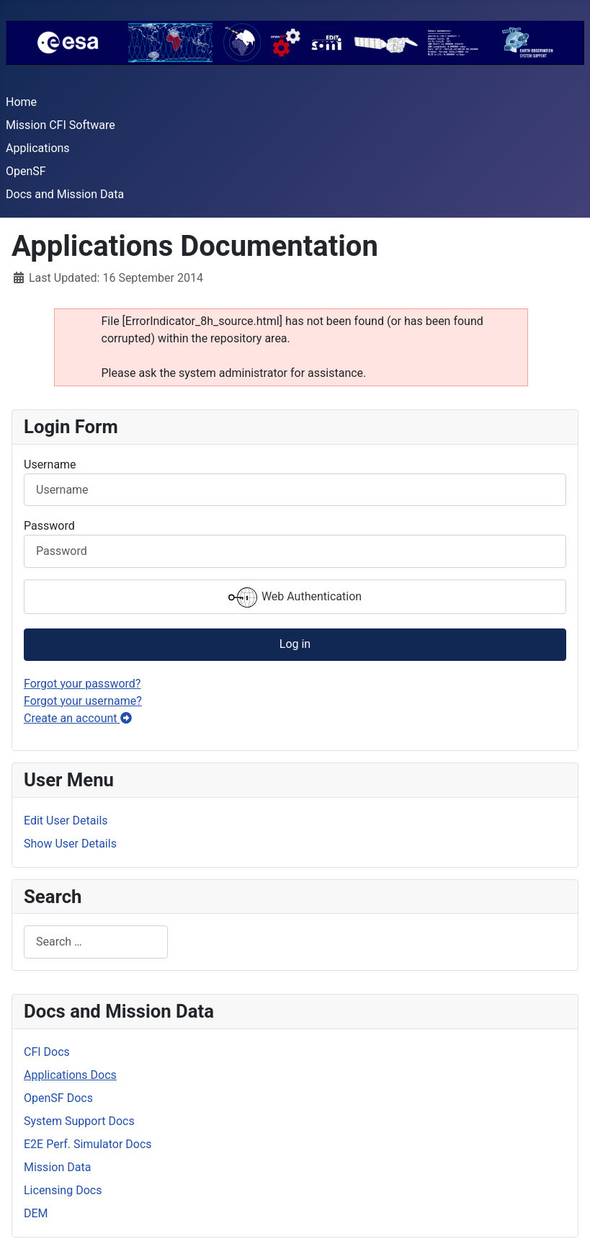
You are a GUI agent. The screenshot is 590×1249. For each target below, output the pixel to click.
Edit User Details (66, 820)
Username (50, 464)
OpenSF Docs (58, 1098)
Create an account (78, 718)
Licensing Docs (63, 1190)
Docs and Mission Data (65, 194)
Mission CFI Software (60, 125)
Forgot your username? (83, 701)
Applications (38, 148)
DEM (36, 1213)
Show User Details (70, 843)
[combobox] (96, 941)
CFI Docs (47, 1052)
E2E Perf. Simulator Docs (88, 1144)
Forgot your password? (82, 683)
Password (49, 526)
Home (21, 102)
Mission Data (57, 1167)
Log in (295, 644)
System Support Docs (79, 1121)
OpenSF (26, 171)
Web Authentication (295, 597)
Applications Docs (70, 1075)
